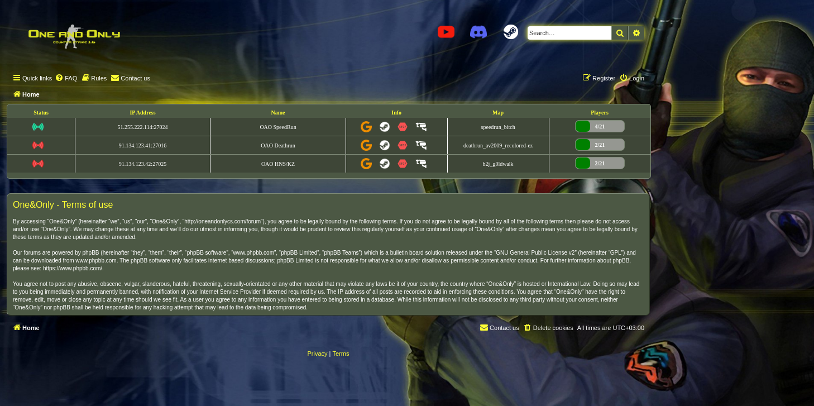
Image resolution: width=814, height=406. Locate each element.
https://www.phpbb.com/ (72, 268)
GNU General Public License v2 (535, 253)
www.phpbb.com (95, 260)
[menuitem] (66, 78)
